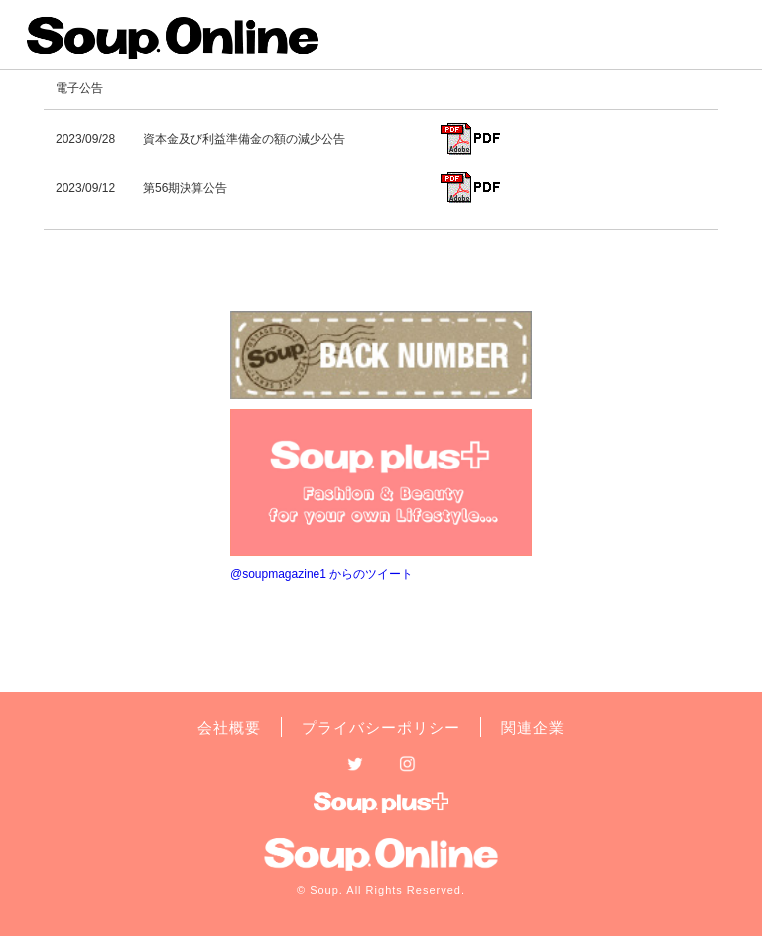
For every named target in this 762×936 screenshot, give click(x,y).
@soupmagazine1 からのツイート (321, 574)
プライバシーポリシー (381, 727)
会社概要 (229, 727)
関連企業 (533, 727)
